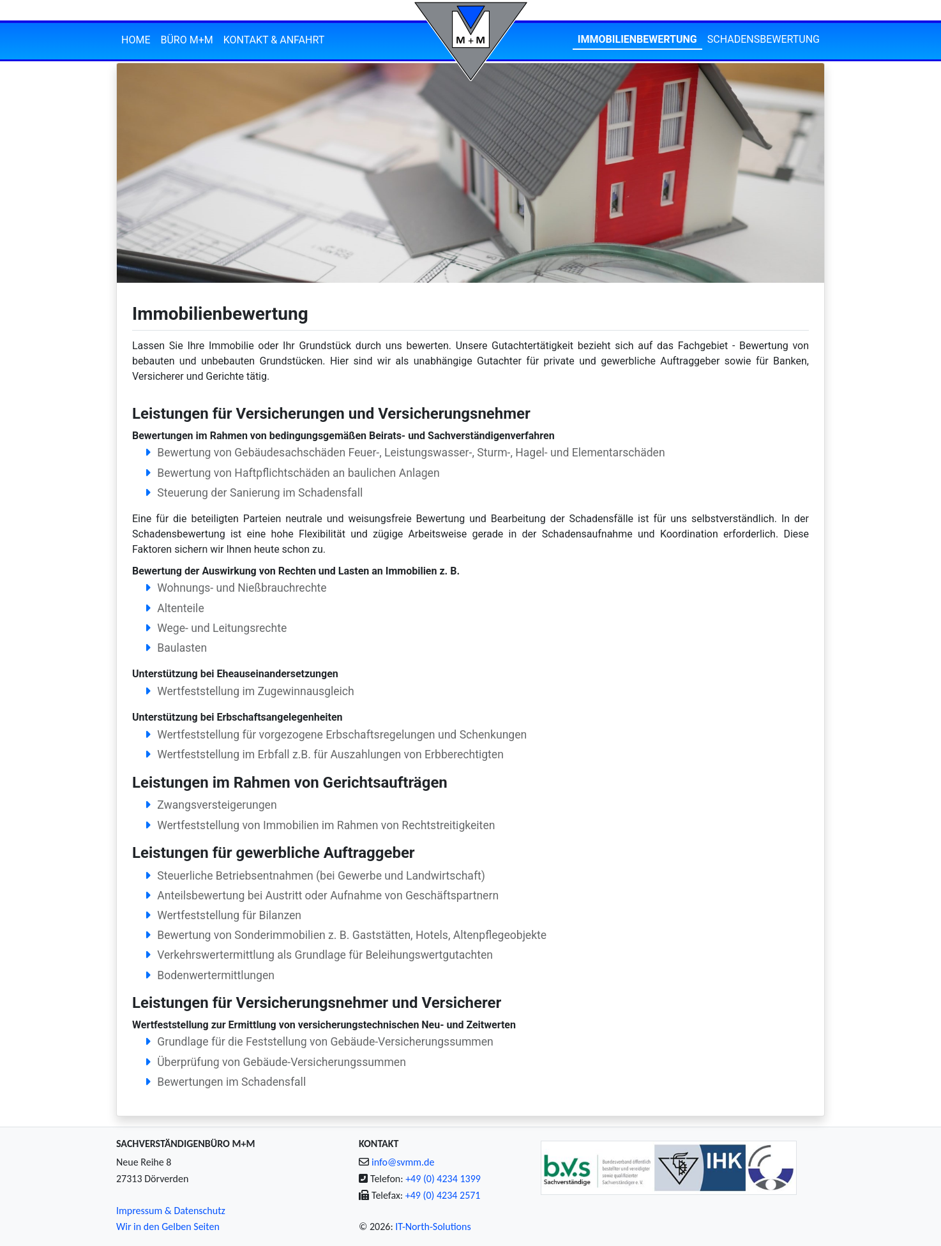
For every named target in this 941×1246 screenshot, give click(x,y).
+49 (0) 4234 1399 (443, 1179)
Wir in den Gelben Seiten (168, 1226)
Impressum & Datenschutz (170, 1211)
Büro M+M (186, 40)
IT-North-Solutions (432, 1226)
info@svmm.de (403, 1162)
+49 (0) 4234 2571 (443, 1195)
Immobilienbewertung (637, 39)
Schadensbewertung (763, 39)
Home (135, 40)
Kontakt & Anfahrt (274, 40)
